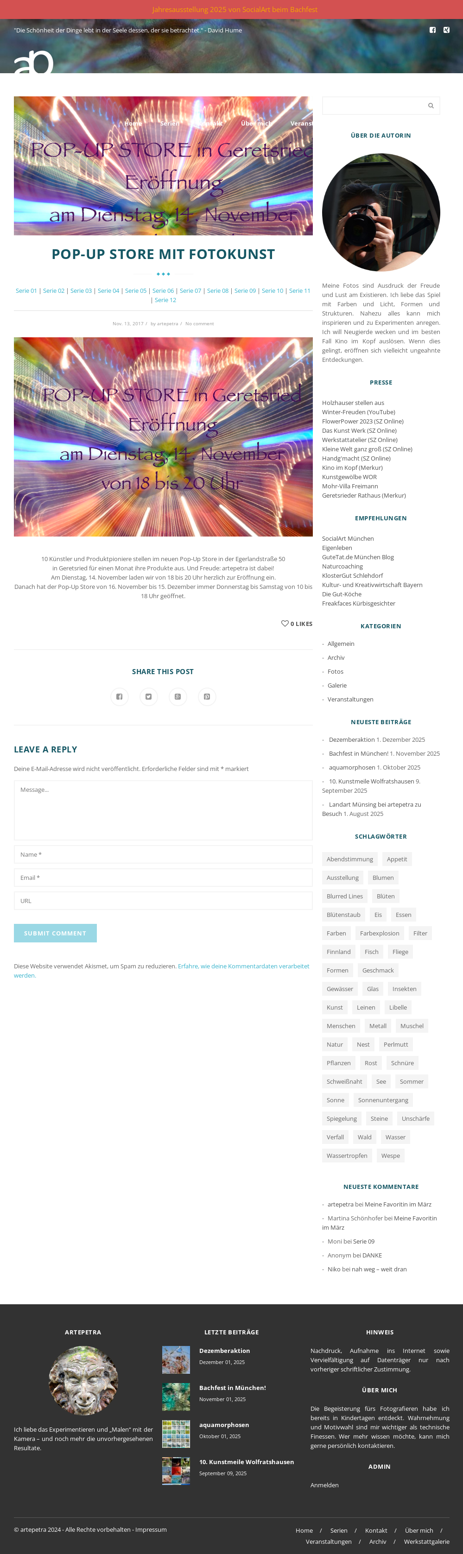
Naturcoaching (342, 566)
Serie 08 (217, 290)
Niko (334, 1269)
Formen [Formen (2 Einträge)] (338, 970)
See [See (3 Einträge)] (381, 1081)
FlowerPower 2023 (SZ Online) (363, 421)
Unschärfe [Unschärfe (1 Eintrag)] (416, 1118)
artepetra (167, 323)
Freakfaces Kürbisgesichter (358, 603)
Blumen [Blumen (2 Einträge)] (383, 877)
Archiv (370, 123)
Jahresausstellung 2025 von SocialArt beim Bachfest (234, 9)
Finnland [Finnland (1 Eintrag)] (339, 952)
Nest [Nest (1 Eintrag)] (363, 1044)
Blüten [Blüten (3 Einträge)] (386, 896)
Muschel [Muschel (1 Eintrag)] (412, 1026)
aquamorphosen (352, 767)
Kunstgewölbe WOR (349, 477)
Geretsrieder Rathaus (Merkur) (364, 495)
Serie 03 (81, 290)
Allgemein (341, 643)
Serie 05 (135, 290)
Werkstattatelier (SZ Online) (360, 440)
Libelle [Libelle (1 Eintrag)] (398, 1007)
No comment (199, 323)
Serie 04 (108, 290)
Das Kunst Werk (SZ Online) (359, 430)
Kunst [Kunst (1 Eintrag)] (335, 1007)
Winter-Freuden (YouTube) (358, 412)
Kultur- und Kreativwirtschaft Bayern (372, 585)
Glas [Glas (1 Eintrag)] (373, 989)
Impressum (151, 1529)
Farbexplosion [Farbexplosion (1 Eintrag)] (380, 933)
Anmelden (325, 1485)
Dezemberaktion (352, 739)
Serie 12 (165, 300)
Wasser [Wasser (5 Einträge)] (396, 1137)
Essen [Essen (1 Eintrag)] (404, 914)
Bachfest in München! (358, 753)
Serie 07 (190, 290)
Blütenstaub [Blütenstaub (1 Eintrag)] (344, 914)
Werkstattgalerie (424, 123)
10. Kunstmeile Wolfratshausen (371, 781)
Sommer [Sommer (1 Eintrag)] (412, 1081)
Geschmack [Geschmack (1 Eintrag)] (378, 970)
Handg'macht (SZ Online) (356, 458)
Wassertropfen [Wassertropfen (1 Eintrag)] (347, 1155)
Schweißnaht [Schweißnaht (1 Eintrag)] (344, 1081)
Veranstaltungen (316, 123)
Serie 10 (272, 290)
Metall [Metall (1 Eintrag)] (378, 1026)
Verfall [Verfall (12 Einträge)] (335, 1137)
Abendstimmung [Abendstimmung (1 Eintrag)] (350, 859)
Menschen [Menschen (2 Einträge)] (341, 1026)
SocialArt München (348, 538)
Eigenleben (337, 547)
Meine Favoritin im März (398, 1204)
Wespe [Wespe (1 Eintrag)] (390, 1155)
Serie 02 (53, 290)
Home (133, 123)
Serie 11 (300, 290)
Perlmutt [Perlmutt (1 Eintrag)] (396, 1044)
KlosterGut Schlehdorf (352, 575)
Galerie (337, 685)
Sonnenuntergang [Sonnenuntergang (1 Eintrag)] (383, 1100)
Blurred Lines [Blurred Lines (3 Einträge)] (345, 896)
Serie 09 (245, 290)
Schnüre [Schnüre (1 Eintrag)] (402, 1063)
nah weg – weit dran (379, 1269)
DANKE (372, 1255)
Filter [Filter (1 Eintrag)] (420, 933)
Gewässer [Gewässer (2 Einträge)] (340, 989)
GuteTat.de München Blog (358, 557)
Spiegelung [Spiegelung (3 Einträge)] (342, 1118)
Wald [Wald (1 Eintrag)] (365, 1137)
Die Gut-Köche (342, 594)
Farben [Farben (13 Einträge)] (336, 933)
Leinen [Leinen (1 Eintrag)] (366, 1007)
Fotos (335, 671)
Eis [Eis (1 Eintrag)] (378, 914)
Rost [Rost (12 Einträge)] (371, 1063)
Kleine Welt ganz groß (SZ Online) (367, 449)
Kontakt (210, 123)
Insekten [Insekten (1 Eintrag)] (405, 989)
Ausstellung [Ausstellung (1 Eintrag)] (343, 877)
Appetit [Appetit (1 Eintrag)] (397, 859)
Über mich (257, 123)
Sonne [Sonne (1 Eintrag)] (335, 1100)
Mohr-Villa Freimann (350, 486)
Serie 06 (163, 290)
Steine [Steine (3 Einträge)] (379, 1118)
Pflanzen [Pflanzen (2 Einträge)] (339, 1063)
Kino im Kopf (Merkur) (352, 467)
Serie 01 (26, 290)
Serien (170, 123)
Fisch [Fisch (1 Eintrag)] (372, 952)
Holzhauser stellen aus (353, 402)
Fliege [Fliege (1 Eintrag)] (400, 952)
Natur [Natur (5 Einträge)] (335, 1044)
